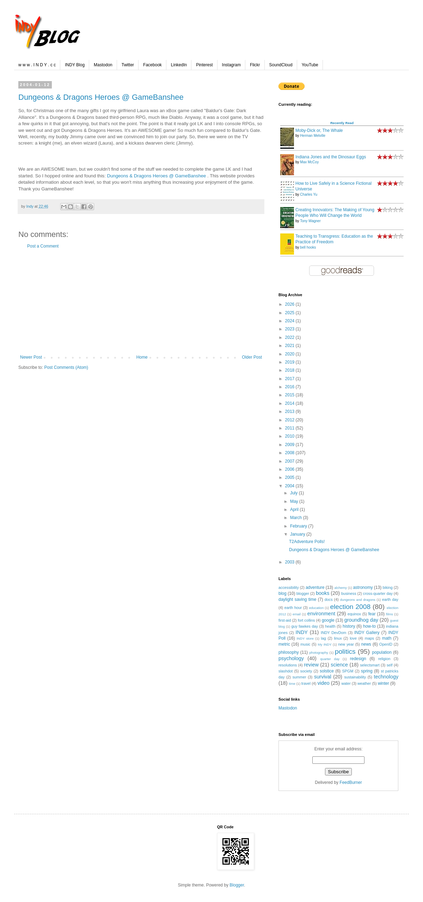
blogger (302, 593)
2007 (290, 461)
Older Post (252, 357)
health (330, 626)
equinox (354, 614)
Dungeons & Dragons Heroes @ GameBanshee (101, 97)
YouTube (310, 64)
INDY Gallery (367, 632)
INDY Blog (75, 64)
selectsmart (369, 665)
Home (142, 357)
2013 (290, 411)
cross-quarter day (378, 593)
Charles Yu (308, 194)
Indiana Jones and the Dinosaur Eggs (330, 156)
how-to (369, 626)
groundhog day (361, 620)
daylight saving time (297, 599)
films (389, 614)
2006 (290, 469)
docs (329, 599)
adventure (315, 587)
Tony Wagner (310, 221)
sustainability (355, 677)
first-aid (284, 620)
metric (284, 644)
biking (388, 587)
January (298, 534)
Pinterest (204, 64)
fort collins (306, 620)
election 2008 (350, 606)
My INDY (324, 644)
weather (364, 683)
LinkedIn (179, 64)
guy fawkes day (304, 626)
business (348, 593)
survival (322, 676)
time (292, 683)
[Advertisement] (141, 302)
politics (345, 651)
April (295, 509)
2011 (290, 428)
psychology (291, 658)
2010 (290, 436)
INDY (302, 632)
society (306, 671)
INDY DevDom (333, 632)
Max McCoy (309, 162)
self (390, 665)
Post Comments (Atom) (66, 367)
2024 (290, 320)
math (387, 638)
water (345, 683)
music (305, 644)
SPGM (348, 671)
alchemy (340, 588)
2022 (290, 337)
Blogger (236, 885)
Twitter (128, 64)
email (297, 614)
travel (306, 683)
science (339, 665)
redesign (358, 658)
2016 (290, 386)
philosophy (288, 652)
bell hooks (308, 247)
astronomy (363, 587)
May (294, 501)
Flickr (255, 64)
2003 (290, 562)
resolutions (287, 665)
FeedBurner (350, 782)
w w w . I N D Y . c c (37, 64)
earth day (390, 599)
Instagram (231, 64)
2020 (290, 354)
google (328, 620)
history (349, 626)
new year (346, 644)
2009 (290, 444)
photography (318, 652)
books (322, 593)
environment (321, 613)
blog (282, 593)
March (296, 517)
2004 (290, 485)
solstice (327, 671)
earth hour (293, 607)
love (353, 638)
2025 (290, 312)
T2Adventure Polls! (307, 541)
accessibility (288, 587)
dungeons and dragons (357, 600)
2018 (290, 370)
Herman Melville (312, 136)
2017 (290, 378)
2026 (290, 304)
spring (367, 671)
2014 (290, 403)
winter (383, 683)
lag (323, 638)
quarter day (329, 659)
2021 (290, 345)
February (299, 526)
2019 (290, 362)
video (323, 683)
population (382, 652)
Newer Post (31, 357)
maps (369, 638)
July (294, 492)
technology (386, 676)
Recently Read (342, 123)
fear (372, 613)
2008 (290, 452)
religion (384, 659)
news (366, 644)
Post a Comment (43, 246)
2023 (290, 329)
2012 (290, 420)
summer (299, 677)
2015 (290, 394)
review (311, 665)
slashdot (285, 671)
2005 (290, 477)
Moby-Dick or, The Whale (319, 130)
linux (338, 638)
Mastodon (103, 64)
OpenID (385, 644)
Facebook (152, 64)
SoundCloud (281, 64)
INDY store (304, 638)
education (316, 608)
